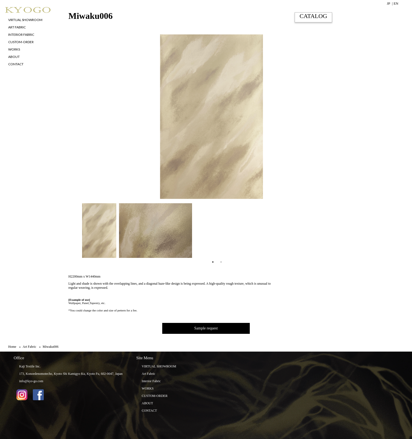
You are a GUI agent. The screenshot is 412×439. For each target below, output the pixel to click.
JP (388, 3)
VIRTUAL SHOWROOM (159, 366)
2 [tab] (221, 262)
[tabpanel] (97, 230)
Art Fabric (148, 374)
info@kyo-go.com (31, 381)
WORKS (147, 388)
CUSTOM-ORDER (154, 396)
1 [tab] (213, 262)
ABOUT (147, 403)
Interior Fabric (151, 381)
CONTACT (149, 411)
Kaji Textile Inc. (29, 366)
